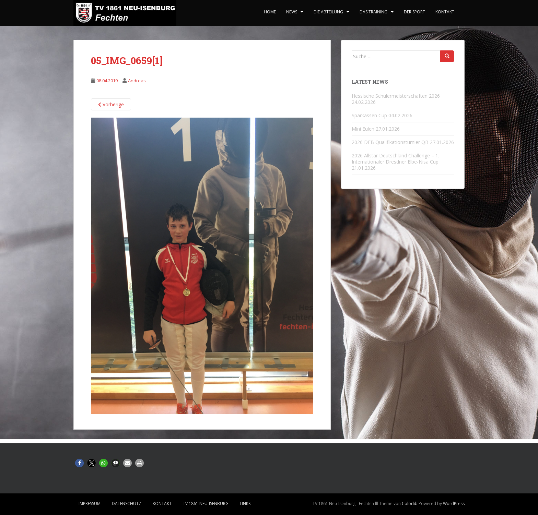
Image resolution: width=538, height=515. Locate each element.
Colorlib (410, 503)
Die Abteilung (328, 12)
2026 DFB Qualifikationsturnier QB (390, 142)
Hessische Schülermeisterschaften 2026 (396, 96)
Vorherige (111, 104)
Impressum (90, 503)
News (291, 12)
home (270, 12)
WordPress (454, 503)
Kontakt (444, 12)
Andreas (137, 80)
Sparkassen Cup (369, 115)
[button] (79, 463)
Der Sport (414, 12)
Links (245, 503)
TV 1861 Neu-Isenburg (206, 503)
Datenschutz (126, 503)
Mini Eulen (363, 128)
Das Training (373, 12)
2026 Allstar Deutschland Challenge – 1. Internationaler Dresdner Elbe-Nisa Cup (395, 158)
